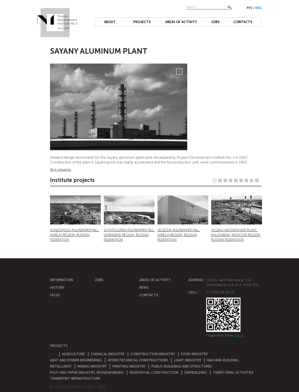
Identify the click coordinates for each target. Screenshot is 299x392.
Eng (258, 8)
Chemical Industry (108, 354)
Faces (55, 295)
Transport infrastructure (75, 378)
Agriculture (73, 354)
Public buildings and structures (181, 366)
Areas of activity (181, 22)
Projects (142, 22)
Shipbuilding (195, 373)
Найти (229, 7)
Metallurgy (61, 366)
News (143, 287)
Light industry (187, 360)
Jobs (215, 22)
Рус (250, 8)
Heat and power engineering (76, 360)
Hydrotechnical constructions (138, 360)
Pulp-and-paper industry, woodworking (87, 373)
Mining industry (92, 366)
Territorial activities (233, 373)
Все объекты (60, 169)
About (110, 22)
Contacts (242, 22)
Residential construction (154, 373)
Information (61, 280)
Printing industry (128, 366)
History (57, 287)
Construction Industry (153, 354)
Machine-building (223, 360)
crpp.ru (239, 335)
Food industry (194, 354)
